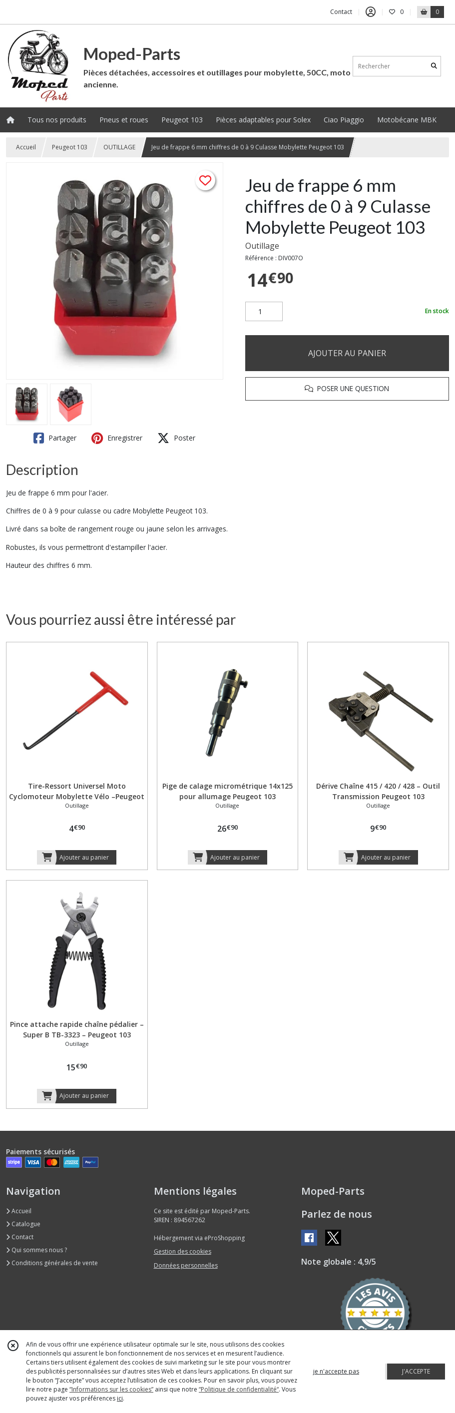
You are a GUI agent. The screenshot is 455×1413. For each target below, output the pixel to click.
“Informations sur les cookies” (111, 1389)
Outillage (262, 245)
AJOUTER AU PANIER (347, 353)
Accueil (26, 147)
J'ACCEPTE (416, 1371)
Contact (341, 11)
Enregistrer (116, 438)
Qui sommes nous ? (36, 1250)
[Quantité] (264, 312)
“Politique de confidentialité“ (239, 1389)
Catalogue (23, 1224)
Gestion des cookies (182, 1251)
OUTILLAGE (119, 147)
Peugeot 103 (69, 147)
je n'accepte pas (336, 1371)
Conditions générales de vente (52, 1263)
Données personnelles (186, 1265)
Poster (176, 438)
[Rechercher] (434, 66)
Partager (54, 438)
